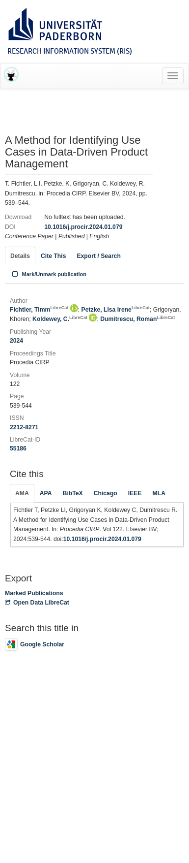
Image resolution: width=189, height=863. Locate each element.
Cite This (53, 256)
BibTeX (73, 493)
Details (20, 256)
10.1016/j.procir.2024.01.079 (83, 227)
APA (46, 493)
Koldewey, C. (59, 319)
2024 (16, 340)
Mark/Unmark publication (48, 274)
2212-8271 (24, 427)
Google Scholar (34, 644)
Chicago (105, 493)
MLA (159, 493)
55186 (18, 448)
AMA (22, 493)
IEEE (135, 493)
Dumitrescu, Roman (137, 319)
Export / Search (98, 256)
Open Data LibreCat (37, 602)
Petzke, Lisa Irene (115, 309)
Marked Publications (34, 593)
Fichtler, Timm (39, 309)
